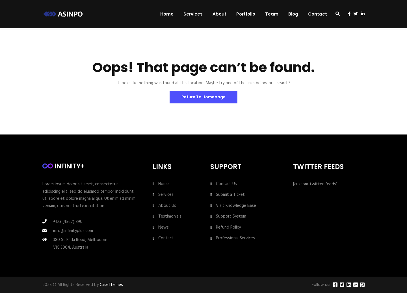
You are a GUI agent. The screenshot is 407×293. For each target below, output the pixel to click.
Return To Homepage (203, 97)
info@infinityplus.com (73, 230)
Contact (317, 14)
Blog (293, 14)
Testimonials (169, 216)
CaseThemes (111, 284)
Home (167, 14)
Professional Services (235, 238)
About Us (167, 206)
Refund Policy (228, 227)
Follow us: (321, 285)
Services (193, 14)
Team (271, 14)
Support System (231, 216)
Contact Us (226, 184)
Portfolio (245, 14)
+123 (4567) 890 (68, 221)
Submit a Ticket (230, 195)
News (163, 227)
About (219, 14)
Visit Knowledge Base (236, 206)
